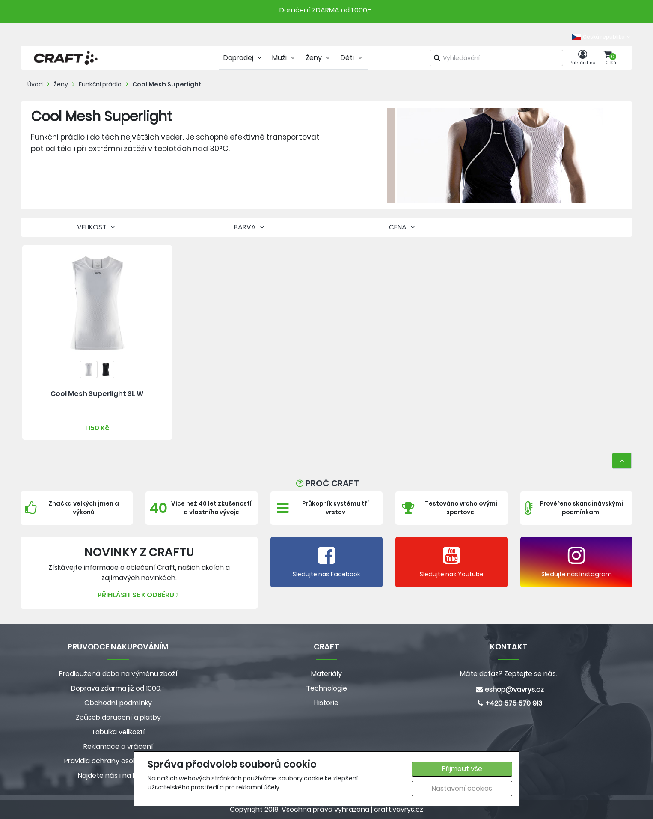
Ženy (60, 84)
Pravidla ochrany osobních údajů (118, 761)
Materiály (326, 674)
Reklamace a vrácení (118, 746)
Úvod (35, 84)
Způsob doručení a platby (118, 717)
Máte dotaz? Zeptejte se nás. (508, 674)
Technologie (326, 688)
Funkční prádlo (100, 84)
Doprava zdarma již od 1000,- (118, 688)
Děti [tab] (352, 58)
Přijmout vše (462, 769)
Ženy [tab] (319, 58)
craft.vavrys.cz (398, 809)
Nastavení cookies (462, 788)
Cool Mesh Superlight (167, 84)
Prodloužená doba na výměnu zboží (118, 674)
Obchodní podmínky (118, 703)
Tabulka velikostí (118, 732)
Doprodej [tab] (243, 58)
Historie (326, 703)
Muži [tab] (284, 58)
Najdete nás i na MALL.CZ (118, 775)
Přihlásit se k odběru (139, 595)
